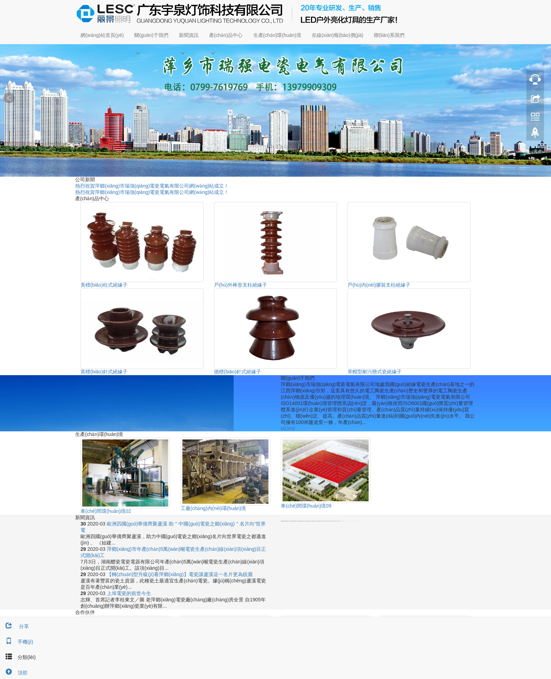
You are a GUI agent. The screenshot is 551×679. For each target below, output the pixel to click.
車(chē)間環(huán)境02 (105, 511)
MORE (288, 428)
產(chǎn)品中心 (226, 35)
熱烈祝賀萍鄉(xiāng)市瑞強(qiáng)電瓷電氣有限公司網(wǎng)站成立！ (152, 186)
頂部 (13, 672)
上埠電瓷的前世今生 (129, 593)
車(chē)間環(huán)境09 (306, 506)
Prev (9, 98)
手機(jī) (16, 642)
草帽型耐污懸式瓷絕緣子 (375, 371)
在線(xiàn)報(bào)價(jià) (337, 35)
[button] (151, 53)
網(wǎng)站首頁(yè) (102, 35)
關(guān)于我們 (151, 35)
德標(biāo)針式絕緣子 (237, 371)
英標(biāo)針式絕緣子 (104, 371)
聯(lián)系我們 (389, 35)
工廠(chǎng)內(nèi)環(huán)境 (213, 508)
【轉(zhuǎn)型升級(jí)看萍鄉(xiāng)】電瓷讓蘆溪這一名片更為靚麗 (180, 574)
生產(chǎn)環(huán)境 (277, 35)
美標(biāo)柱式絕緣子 (104, 285)
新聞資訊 (189, 35)
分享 (14, 626)
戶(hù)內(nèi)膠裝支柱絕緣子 (379, 285)
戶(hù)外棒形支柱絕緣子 (240, 285)
